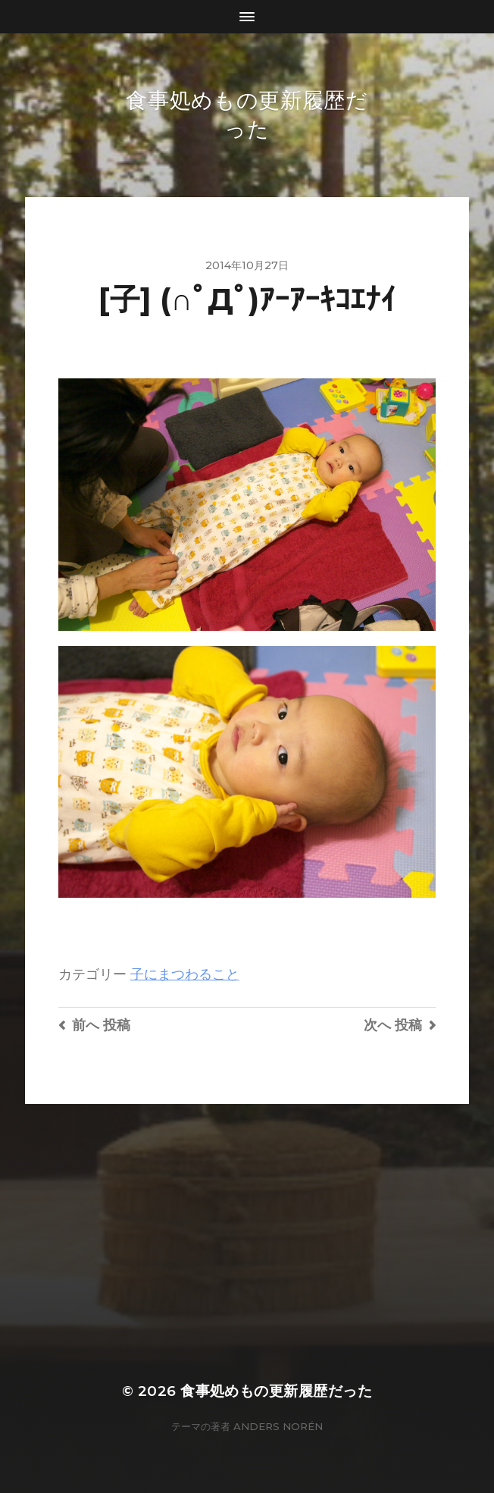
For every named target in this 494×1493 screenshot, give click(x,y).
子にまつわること (184, 974)
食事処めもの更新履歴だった (276, 1391)
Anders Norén (278, 1426)
